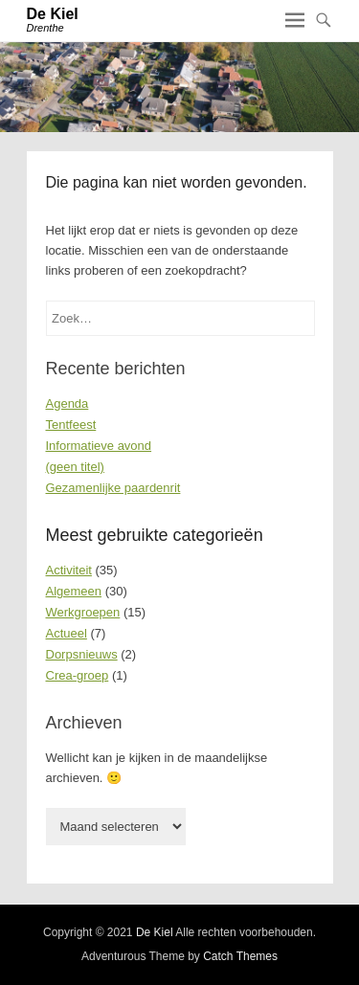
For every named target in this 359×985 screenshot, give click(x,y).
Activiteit (69, 570)
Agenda (67, 403)
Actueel (66, 633)
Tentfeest (71, 424)
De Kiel (53, 14)
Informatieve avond (99, 445)
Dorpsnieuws (82, 654)
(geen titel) (75, 466)
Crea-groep (77, 675)
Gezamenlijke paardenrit (113, 488)
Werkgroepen (83, 612)
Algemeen (74, 591)
